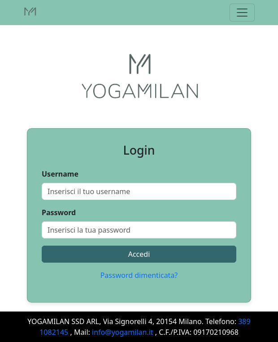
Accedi (139, 254)
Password (59, 212)
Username (60, 174)
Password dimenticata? (139, 275)
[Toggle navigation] (242, 13)
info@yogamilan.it (122, 332)
